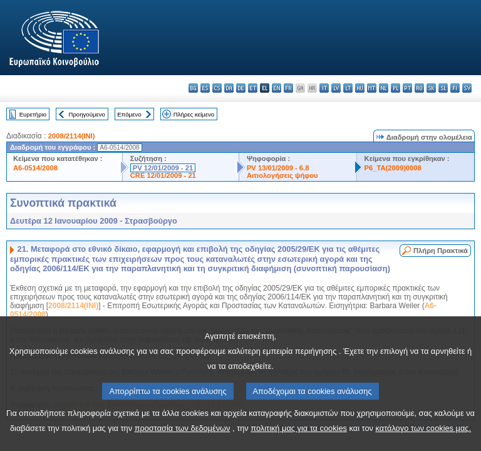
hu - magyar (360, 88)
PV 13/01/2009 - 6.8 (278, 168)
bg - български (193, 88)
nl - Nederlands (383, 88)
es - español (205, 88)
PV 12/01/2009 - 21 (163, 168)
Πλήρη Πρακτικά (440, 250)
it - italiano (324, 88)
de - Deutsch (241, 88)
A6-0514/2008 (35, 168)
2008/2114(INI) (71, 136)
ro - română (419, 88)
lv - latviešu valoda (336, 88)
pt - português (407, 88)
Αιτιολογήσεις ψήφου (282, 175)
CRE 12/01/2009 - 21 (163, 175)
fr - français (288, 88)
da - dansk (229, 88)
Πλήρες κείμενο (193, 114)
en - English (276, 88)
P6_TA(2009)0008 (393, 168)
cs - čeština (217, 88)
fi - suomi (455, 88)
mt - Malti (371, 88)
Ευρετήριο (32, 114)
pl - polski (395, 88)
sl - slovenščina (443, 88)
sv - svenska (467, 88)
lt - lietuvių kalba (348, 88)
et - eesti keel (252, 88)
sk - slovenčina (431, 88)
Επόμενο (129, 114)
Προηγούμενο (86, 114)
